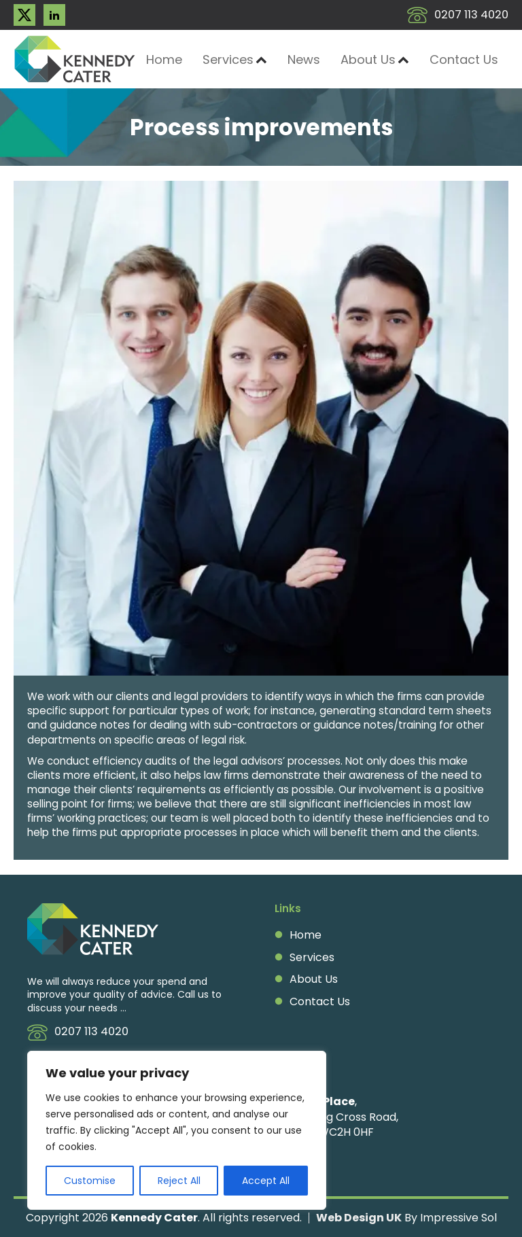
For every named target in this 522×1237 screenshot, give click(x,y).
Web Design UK (359, 1218)
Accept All (266, 1180)
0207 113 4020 (471, 14)
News (304, 59)
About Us (375, 59)
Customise (90, 1180)
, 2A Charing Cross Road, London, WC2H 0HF (336, 1117)
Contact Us (464, 59)
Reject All (179, 1180)
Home (164, 59)
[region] (176, 1130)
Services (235, 59)
